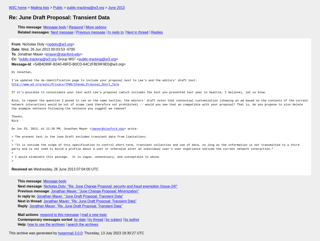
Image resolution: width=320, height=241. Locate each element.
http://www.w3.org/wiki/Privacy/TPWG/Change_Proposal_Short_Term (65, 85)
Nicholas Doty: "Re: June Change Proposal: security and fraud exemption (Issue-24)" (111, 186)
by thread (95, 219)
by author (131, 219)
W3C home (18, 8)
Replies (157, 32)
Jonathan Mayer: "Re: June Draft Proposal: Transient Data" (90, 201)
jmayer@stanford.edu (63, 54)
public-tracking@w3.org (85, 8)
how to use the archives (46, 224)
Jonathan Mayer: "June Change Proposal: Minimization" (95, 191)
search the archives (83, 224)
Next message (62, 32)
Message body (54, 27)
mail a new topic (94, 215)
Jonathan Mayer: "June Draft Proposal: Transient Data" (80, 196)
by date (80, 219)
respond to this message (59, 215)
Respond (76, 27)
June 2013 (116, 8)
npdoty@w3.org (59, 44)
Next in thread (137, 32)
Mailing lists (40, 8)
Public (58, 8)
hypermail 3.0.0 (70, 233)
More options (96, 27)
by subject (114, 219)
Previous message (91, 32)
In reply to (116, 32)
